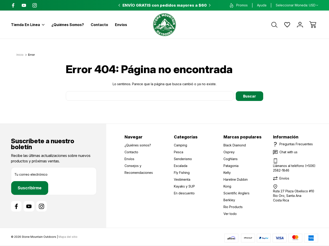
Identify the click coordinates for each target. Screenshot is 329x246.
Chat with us (288, 152)
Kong (227, 186)
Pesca (178, 152)
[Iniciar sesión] (300, 24)
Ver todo (230, 213)
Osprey (229, 152)
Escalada (180, 165)
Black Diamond (234, 145)
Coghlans (230, 159)
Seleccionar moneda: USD (297, 5)
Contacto (99, 24)
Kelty (227, 172)
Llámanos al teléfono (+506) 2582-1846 (294, 168)
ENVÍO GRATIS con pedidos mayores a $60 (164, 5)
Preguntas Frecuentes (296, 144)
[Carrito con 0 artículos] (313, 24)
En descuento (184, 193)
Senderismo (183, 159)
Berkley (229, 200)
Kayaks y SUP (184, 186)
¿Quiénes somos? (67, 24)
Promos (239, 5)
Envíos (121, 24)
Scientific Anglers (236, 193)
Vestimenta (182, 179)
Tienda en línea (28, 24)
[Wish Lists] (287, 24)
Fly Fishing (182, 172)
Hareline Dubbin (235, 179)
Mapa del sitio (67, 236)
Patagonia (231, 165)
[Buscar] (274, 24)
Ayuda (261, 5)
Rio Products (233, 207)
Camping (180, 145)
